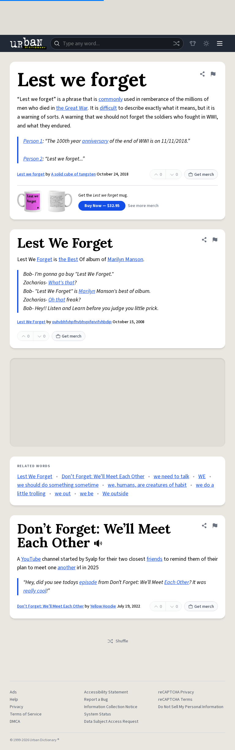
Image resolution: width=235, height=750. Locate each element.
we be (86, 493)
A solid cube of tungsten (73, 174)
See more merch (143, 206)
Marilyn (87, 291)
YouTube (31, 559)
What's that (61, 282)
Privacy (16, 707)
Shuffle (117, 641)
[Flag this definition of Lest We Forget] (215, 240)
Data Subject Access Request (111, 722)
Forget (44, 259)
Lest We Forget (31, 322)
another (67, 567)
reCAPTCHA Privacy (176, 692)
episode (88, 582)
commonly (111, 99)
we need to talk (171, 476)
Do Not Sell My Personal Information (190, 707)
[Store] (192, 43)
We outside (115, 493)
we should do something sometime (58, 485)
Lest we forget (31, 174)
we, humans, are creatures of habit (147, 485)
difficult (108, 108)
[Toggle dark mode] (206, 43)
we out (63, 493)
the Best (68, 259)
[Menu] (219, 43)
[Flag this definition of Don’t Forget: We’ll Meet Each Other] (215, 525)
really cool (34, 591)
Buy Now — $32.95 (101, 206)
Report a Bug (96, 699)
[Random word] (176, 43)
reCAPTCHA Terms (175, 699)
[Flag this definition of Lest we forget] (213, 74)
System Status (97, 714)
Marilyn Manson (125, 259)
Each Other (176, 582)
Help (14, 699)
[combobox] (117, 43)
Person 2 (33, 159)
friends (154, 559)
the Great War (72, 108)
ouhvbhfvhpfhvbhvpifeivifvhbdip (82, 322)
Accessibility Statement (106, 692)
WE (202, 476)
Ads (13, 692)
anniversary (95, 141)
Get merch (201, 175)
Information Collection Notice (110, 707)
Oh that (56, 300)
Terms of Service (26, 714)
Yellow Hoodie (103, 606)
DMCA (15, 722)
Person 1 (33, 141)
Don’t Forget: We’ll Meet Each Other (103, 476)
